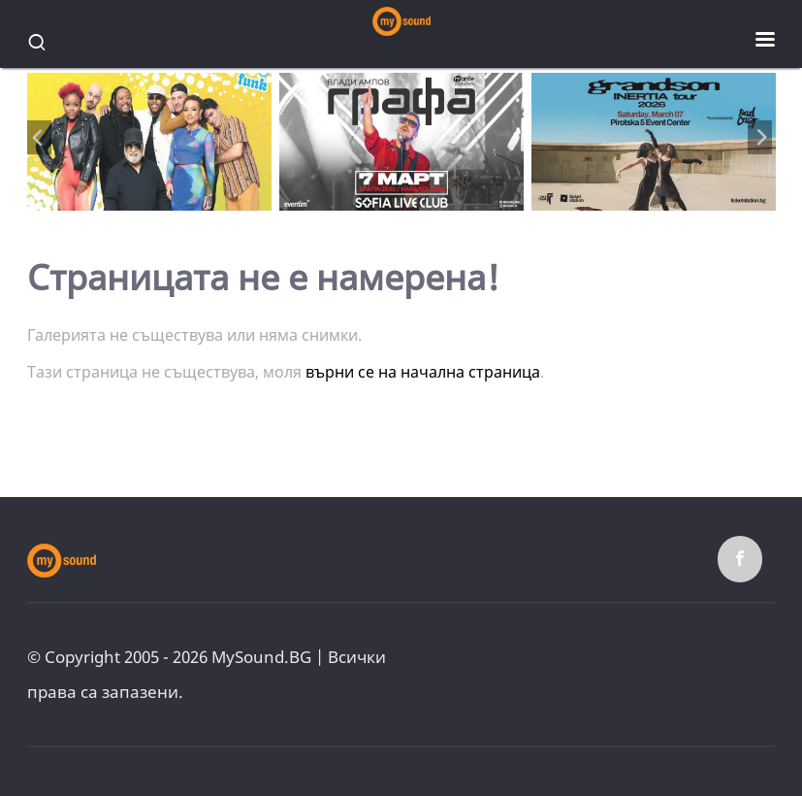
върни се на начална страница (422, 371)
